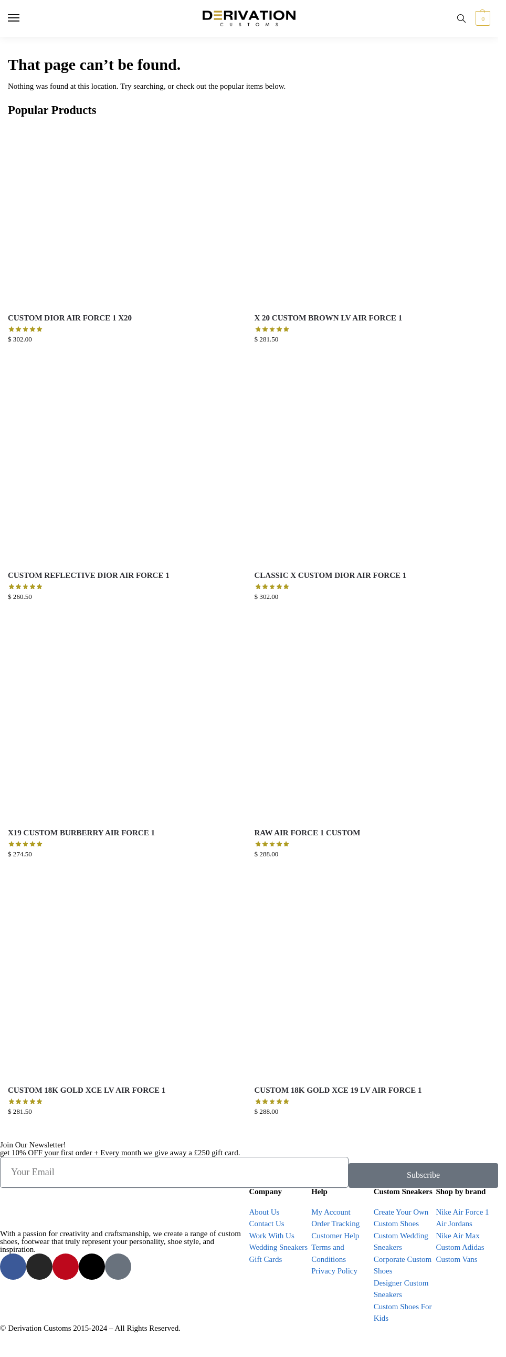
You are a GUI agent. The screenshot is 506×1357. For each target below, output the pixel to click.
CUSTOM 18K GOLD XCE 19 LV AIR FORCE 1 (338, 1090)
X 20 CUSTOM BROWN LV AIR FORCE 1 (329, 318)
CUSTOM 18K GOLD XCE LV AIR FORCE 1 (86, 1090)
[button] (481, 18)
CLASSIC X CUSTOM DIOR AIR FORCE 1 (331, 575)
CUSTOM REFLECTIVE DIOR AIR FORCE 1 (89, 575)
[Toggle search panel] (461, 18)
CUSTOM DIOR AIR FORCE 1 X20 (70, 318)
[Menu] (23, 18)
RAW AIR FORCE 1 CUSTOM (308, 832)
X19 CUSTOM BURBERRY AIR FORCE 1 (81, 832)
